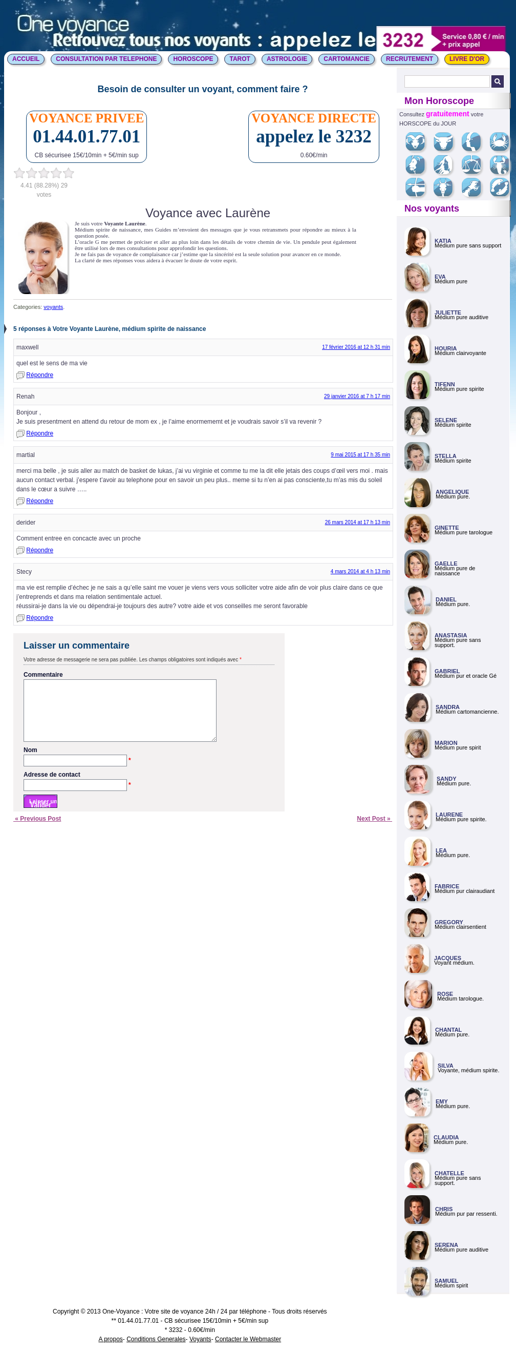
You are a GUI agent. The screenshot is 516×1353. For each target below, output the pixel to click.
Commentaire (43, 674)
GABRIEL (447, 671)
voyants (53, 307)
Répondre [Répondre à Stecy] (39, 617)
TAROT (239, 59)
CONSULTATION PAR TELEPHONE (106, 59)
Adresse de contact (77, 787)
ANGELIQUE (452, 492)
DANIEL (446, 599)
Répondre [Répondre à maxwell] (39, 375)
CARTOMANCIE (347, 59)
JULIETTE (448, 312)
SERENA (446, 1245)
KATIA (443, 241)
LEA (441, 850)
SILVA (446, 1066)
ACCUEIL (25, 59)
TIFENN (445, 384)
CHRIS (444, 1209)
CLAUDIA (446, 1137)
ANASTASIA (451, 635)
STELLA (446, 456)
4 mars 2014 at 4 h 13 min (360, 571)
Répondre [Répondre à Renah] (39, 433)
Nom (77, 763)
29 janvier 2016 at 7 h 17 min (357, 396)
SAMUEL (446, 1281)
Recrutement (409, 59)
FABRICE (447, 886)
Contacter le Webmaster (248, 1339)
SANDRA (448, 707)
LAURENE (449, 814)
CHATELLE (449, 1173)
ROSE (445, 994)
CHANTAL (448, 1030)
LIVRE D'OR (466, 59)
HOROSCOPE (193, 59)
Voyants (200, 1339)
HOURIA (446, 348)
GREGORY (449, 922)
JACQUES (447, 958)
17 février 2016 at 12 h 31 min (356, 347)
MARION (446, 743)
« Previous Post (37, 831)
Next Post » (374, 831)
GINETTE (447, 528)
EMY (442, 1101)
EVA (440, 277)
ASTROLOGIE (287, 59)
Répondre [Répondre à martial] (39, 501)
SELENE (446, 420)
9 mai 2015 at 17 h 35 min (360, 454)
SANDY (447, 779)
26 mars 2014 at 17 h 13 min (357, 522)
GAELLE (446, 563)
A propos (110, 1339)
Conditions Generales (155, 1339)
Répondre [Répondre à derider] (39, 550)
